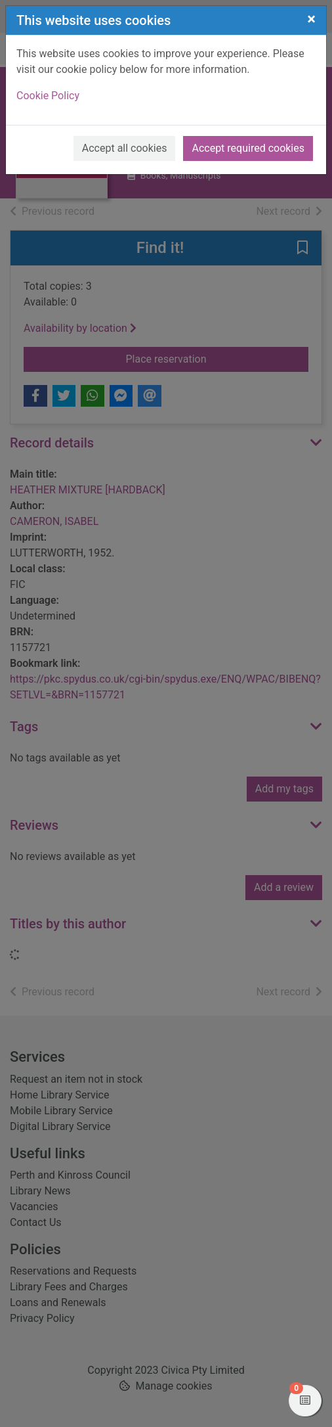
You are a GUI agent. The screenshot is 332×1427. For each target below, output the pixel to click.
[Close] (311, 19)
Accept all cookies (124, 148)
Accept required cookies (248, 148)
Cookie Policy (47, 95)
